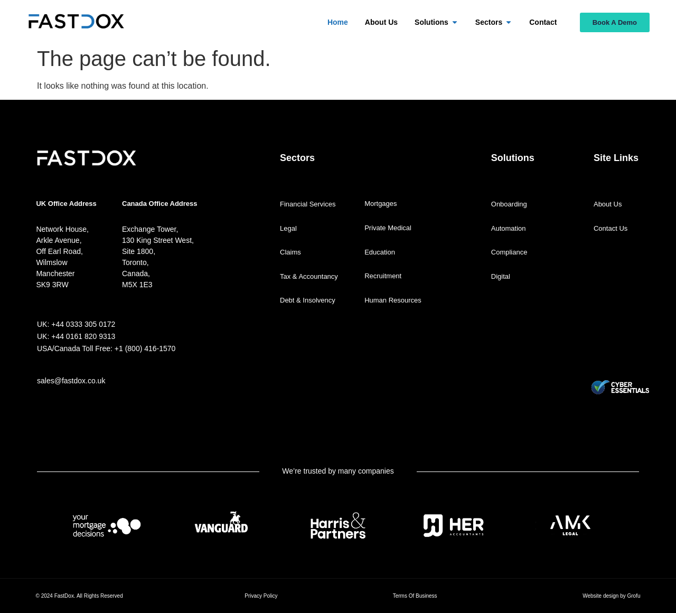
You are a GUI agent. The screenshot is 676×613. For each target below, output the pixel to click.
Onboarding (509, 204)
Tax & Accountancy (309, 276)
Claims (290, 252)
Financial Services (308, 204)
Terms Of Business (415, 596)
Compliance (509, 252)
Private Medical (387, 228)
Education (379, 252)
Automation (508, 228)
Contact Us (610, 228)
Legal (288, 228)
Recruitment (382, 276)
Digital (500, 276)
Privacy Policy (261, 596)
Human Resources (392, 300)
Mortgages (380, 204)
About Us (608, 204)
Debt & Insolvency (307, 300)
